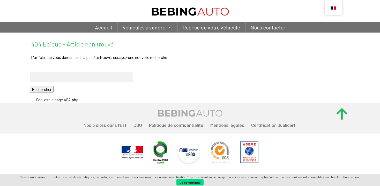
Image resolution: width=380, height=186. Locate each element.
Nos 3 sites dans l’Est (105, 125)
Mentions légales (227, 125)
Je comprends (190, 182)
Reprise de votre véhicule (211, 27)
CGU (137, 125)
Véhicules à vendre (147, 27)
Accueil (103, 27)
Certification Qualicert (273, 125)
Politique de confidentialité (176, 125)
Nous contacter (268, 27)
